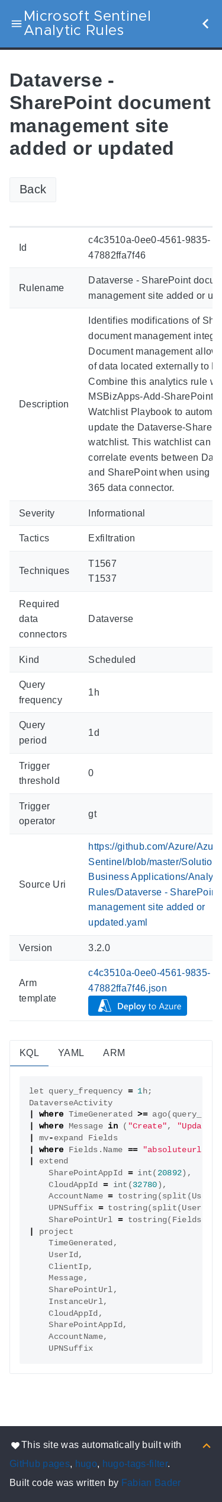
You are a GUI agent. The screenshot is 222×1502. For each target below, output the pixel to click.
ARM (114, 1053)
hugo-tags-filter (135, 1464)
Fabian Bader (151, 1483)
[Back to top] (207, 1445)
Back (33, 189)
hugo (86, 1464)
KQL (29, 1053)
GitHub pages (39, 1464)
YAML (71, 1053)
